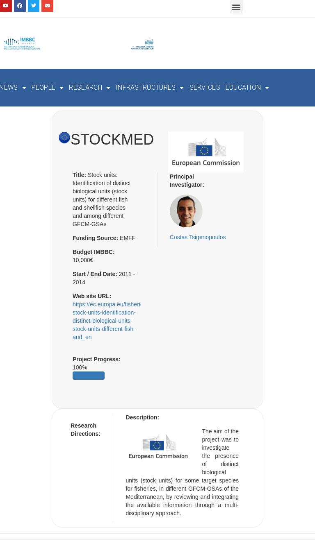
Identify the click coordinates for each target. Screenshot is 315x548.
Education (247, 87)
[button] (236, 7)
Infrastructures (150, 87)
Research (89, 87)
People (48, 87)
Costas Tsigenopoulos (198, 237)
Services (204, 87)
